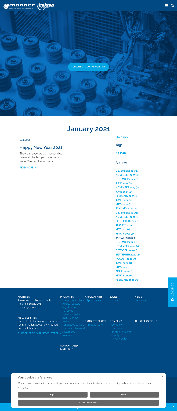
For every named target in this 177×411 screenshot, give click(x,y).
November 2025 (125, 175)
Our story (116, 328)
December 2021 (125, 212)
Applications (94, 300)
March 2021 (123, 233)
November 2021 (125, 216)
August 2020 (124, 258)
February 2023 (125, 195)
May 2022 (121, 204)
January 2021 (124, 237)
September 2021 (126, 221)
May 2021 (121, 229)
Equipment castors (73, 300)
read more (26, 167)
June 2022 (122, 200)
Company (117, 324)
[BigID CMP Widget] (88, 391)
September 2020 (126, 254)
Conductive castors (73, 324)
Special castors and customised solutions (73, 332)
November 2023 (125, 187)
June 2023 (122, 191)
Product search (95, 324)
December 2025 (125, 170)
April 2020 (122, 271)
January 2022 (124, 208)
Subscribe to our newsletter (88, 67)
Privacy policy (119, 338)
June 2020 (122, 263)
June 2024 (122, 183)
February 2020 (125, 279)
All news (122, 136)
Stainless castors (71, 314)
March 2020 (123, 275)
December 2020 (125, 242)
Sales (114, 300)
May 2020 (121, 267)
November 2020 (126, 246)
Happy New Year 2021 (41, 147)
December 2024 (125, 179)
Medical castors (71, 303)
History (121, 152)
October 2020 (125, 250)
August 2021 (124, 225)
